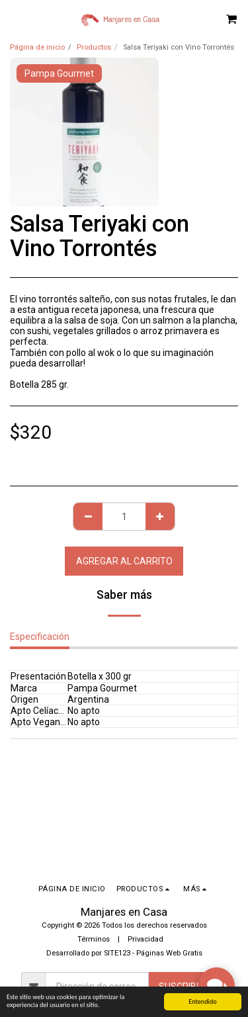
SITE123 (117, 953)
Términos (93, 939)
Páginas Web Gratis (169, 953)
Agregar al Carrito (124, 561)
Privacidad (145, 939)
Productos (94, 47)
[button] (14, 18)
